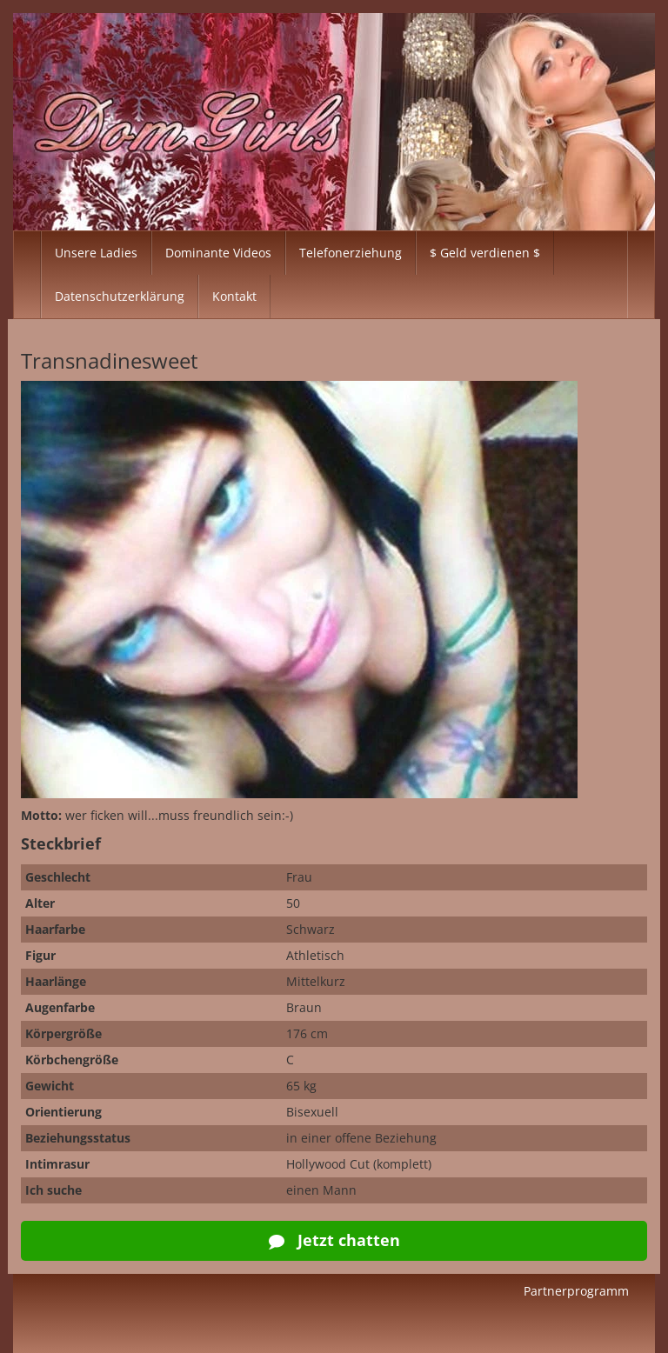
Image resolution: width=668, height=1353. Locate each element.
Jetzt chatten (334, 1240)
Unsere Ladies (96, 252)
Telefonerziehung (350, 252)
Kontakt (234, 296)
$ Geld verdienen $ (485, 252)
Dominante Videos (218, 252)
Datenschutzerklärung (119, 296)
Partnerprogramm (576, 1291)
